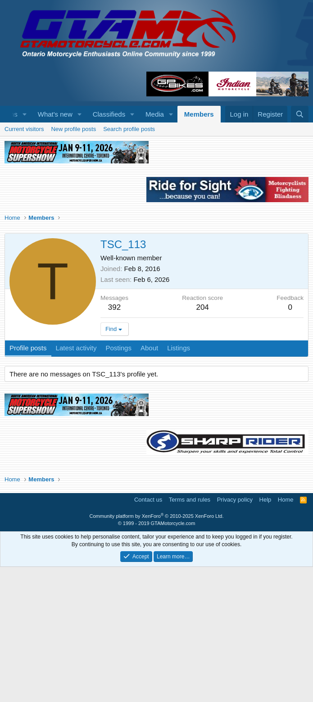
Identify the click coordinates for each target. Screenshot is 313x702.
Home (286, 634)
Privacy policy (235, 634)
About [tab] (149, 483)
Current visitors (24, 264)
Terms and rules (189, 634)
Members (199, 114)
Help (265, 634)
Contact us (148, 634)
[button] (24, 114)
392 (114, 442)
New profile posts (73, 264)
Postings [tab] (118, 483)
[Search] (299, 114)
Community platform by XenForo (157, 651)
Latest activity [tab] (76, 483)
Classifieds (109, 114)
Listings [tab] (178, 483)
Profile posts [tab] (28, 483)
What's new (55, 114)
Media (154, 114)
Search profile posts (129, 264)
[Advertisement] (156, 190)
